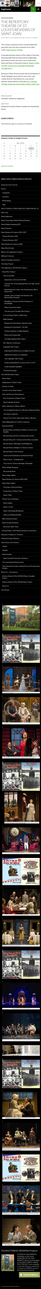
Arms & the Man (8, 276)
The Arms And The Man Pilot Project (17, 311)
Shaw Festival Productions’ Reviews (15, 558)
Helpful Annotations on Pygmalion (16, 355)
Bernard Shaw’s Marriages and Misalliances (17, 444)
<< (4, 143)
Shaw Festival (6, 554)
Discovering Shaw (9, 471)
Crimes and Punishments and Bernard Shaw (18, 455)
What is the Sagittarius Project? (12, 252)
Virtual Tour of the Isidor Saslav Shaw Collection (19, 418)
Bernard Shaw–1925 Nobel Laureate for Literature (19, 530)
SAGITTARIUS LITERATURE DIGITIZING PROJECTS (19, 208)
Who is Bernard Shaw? (9, 519)
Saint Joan (4, 212)
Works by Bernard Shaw (10, 523)
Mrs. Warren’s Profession (11, 343)
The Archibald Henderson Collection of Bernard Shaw (21, 410)
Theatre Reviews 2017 (10, 240)
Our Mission (5, 590)
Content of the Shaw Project (12, 390)
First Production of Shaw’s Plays (14, 398)
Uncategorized (7, 18)
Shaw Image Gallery (9, 475)
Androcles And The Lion (9, 185)
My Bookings (6, 201)
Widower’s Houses (7, 256)
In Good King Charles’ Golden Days (15, 315)
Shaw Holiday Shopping (10, 467)
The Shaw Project (7, 264)
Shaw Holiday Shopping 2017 (11, 224)
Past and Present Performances (13, 394)
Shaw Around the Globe (12, 307)
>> (37, 143)
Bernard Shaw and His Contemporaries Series (18, 436)
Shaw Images (7, 503)
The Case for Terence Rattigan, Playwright (18, 463)
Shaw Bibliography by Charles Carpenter (16, 422)
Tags (3, 204)
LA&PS (4, 546)
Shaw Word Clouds (7, 248)
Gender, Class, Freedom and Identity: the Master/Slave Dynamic (18, 296)
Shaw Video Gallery (8, 483)
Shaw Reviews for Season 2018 (11, 244)
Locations (5, 197)
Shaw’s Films (7, 495)
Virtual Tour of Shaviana (10, 499)
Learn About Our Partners (10, 542)
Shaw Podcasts (6, 228)
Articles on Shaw (8, 386)
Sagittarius (6, 9)
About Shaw (6, 378)
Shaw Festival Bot (7, 166)
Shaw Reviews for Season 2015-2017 (13, 232)
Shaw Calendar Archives (11, 402)
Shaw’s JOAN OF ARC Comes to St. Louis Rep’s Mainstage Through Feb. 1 (20, 65)
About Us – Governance (9, 572)
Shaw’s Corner (8, 507)
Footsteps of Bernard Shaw (12, 487)
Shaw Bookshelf (7, 426)
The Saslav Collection (10, 414)
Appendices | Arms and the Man (15, 280)
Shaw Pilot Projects (9, 272)
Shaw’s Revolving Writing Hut (13, 511)
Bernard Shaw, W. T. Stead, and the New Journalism (20, 440)
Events (3, 189)
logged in (14, 124)
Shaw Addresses (7, 216)
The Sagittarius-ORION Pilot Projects (14, 268)
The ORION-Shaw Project (10, 374)
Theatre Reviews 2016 (10, 236)
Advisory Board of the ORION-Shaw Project (17, 582)
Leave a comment (32, 38)
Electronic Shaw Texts (11, 527)
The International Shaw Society (13, 562)
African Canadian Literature (10, 260)
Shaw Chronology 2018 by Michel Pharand (15, 220)
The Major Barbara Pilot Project (15, 339)
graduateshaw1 (19, 38)
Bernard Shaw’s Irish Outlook (13, 451)
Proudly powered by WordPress (10, 1286)
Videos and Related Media (12, 515)
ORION (4, 550)
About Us (5, 586)
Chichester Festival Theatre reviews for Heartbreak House (20, 106)
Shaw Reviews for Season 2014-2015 (15, 479)
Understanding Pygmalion (13, 367)
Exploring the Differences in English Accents (19, 351)
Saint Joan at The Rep (15, 50)
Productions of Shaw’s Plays (13, 491)
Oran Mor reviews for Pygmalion (20, 97)
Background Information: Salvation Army (18, 323)
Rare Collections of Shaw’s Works (13, 406)
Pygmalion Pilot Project (11, 347)
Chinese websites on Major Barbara (16, 331)
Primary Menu (38, 9)
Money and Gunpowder (12, 335)
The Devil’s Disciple (10, 370)
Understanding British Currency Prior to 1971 (19, 363)
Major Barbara (8, 319)
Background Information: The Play (16, 327)
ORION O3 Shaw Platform (10, 538)
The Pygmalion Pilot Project (13, 359)
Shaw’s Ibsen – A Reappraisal (13, 459)
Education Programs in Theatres (12, 534)
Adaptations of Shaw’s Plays (12, 382)
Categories (6, 193)
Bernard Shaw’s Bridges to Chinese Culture (18, 448)
